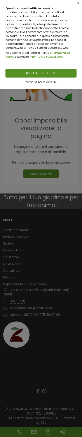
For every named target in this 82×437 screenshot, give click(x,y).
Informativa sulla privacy (46, 57)
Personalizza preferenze (41, 81)
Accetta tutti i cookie (41, 73)
